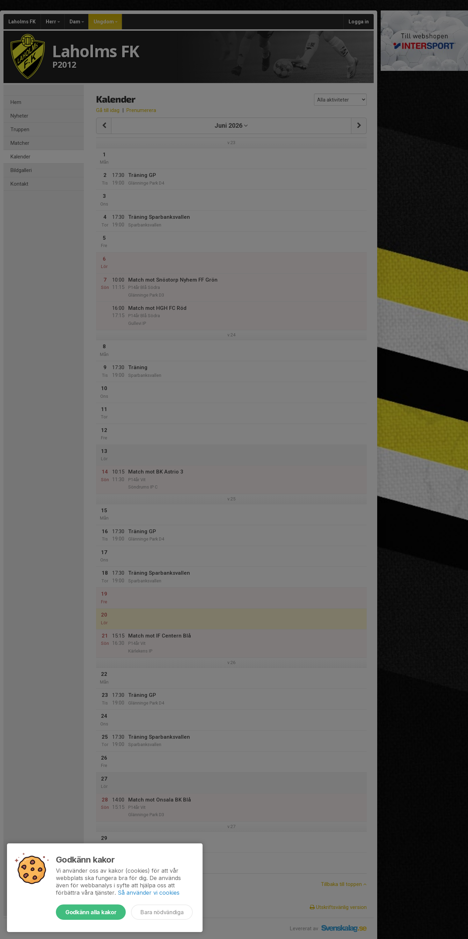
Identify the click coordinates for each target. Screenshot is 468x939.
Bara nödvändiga (161, 912)
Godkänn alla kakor (90, 912)
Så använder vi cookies (149, 892)
